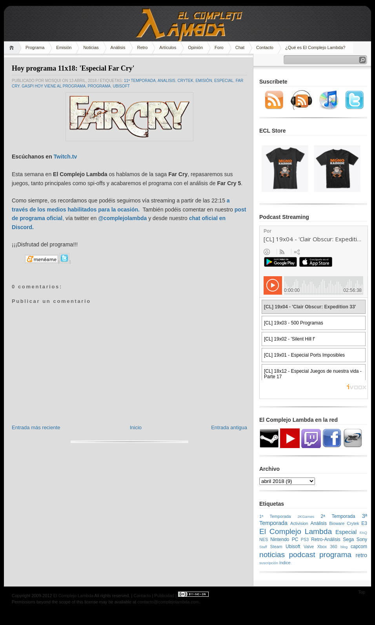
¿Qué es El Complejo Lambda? (315, 47)
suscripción (268, 563)
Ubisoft (121, 86)
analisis (166, 80)
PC (295, 539)
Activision (299, 523)
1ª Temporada (275, 516)
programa (99, 86)
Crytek (185, 80)
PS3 (305, 539)
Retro (142, 47)
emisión (203, 80)
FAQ (363, 532)
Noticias (90, 47)
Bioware (336, 523)
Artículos (167, 47)
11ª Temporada (140, 80)
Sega (348, 539)
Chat (239, 47)
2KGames (305, 516)
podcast (302, 554)
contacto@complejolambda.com (168, 601)
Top (361, 592)
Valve (309, 546)
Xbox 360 (327, 546)
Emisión (63, 47)
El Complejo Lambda (295, 531)
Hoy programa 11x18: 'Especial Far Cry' (73, 68)
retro (361, 555)
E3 (364, 523)
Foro (219, 47)
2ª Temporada (337, 516)
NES (263, 539)
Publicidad (164, 595)
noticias (272, 554)
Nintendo (279, 539)
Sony (362, 539)
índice (285, 562)
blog (344, 547)
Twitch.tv (65, 156)
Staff (263, 547)
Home (13, 48)
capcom (359, 546)
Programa (34, 47)
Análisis (118, 47)
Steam (276, 546)
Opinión (195, 47)
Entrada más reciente (36, 427)
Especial (223, 80)
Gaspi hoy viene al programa (54, 86)
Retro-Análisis (325, 539)
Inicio (136, 427)
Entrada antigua (229, 427)
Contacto (264, 47)
